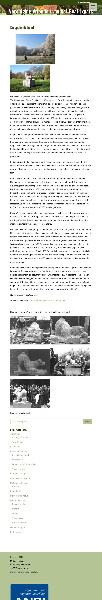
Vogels (15, 513)
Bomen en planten (20, 504)
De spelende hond (20, 455)
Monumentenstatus (19, 495)
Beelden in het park (19, 451)
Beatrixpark (15, 446)
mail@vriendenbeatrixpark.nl (24, 571)
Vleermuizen (18, 518)
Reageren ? (85, 2)
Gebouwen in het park (20, 478)
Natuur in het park (18, 500)
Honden (16, 508)
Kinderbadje (15, 491)
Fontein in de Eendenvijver (24, 464)
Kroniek (15, 486)
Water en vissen (19, 522)
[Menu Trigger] (93, 7)
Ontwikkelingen (17, 527)
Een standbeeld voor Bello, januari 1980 (47, 300)
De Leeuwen (17, 459)
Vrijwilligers (17, 442)
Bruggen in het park (19, 473)
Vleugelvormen (19, 469)
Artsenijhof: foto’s (20, 437)
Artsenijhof (15, 433)
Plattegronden (16, 532)
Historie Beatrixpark (19, 483)
